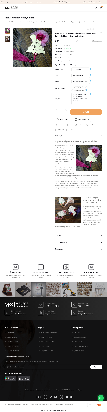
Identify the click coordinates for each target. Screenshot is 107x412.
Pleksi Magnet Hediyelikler (19, 18)
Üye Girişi (77, 333)
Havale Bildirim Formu (81, 346)
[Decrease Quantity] (57, 112)
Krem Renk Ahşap (79, 90)
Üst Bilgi (57, 82)
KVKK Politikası (45, 346)
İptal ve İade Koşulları (47, 342)
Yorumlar (58, 235)
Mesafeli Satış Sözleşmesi (49, 333)
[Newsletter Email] (53, 367)
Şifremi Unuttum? (79, 351)
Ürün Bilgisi (59, 136)
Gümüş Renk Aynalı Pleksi (81, 88)
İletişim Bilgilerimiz (13, 351)
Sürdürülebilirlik (12, 337)
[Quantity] (61, 112)
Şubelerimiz (29, 390)
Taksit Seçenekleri (61, 242)
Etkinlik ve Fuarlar (12, 342)
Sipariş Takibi (78, 342)
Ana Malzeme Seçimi (60, 88)
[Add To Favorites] (101, 33)
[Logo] (12, 7)
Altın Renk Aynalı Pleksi (80, 86)
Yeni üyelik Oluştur (80, 337)
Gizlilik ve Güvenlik (46, 337)
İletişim (79, 390)
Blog (57, 390)
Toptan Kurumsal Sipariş (44, 390)
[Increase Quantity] (65, 112)
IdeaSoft (43, 410)
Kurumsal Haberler (13, 346)
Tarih (56, 76)
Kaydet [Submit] (96, 367)
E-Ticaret (49, 410)
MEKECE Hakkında (67, 390)
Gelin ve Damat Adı (60, 70)
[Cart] (101, 7)
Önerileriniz (59, 249)
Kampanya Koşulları (47, 351)
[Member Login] (96, 7)
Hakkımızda (10, 333)
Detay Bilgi (58, 99)
